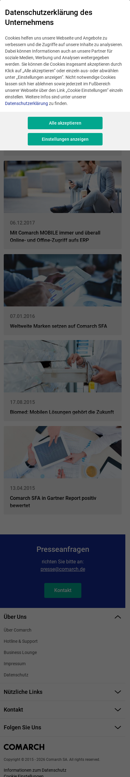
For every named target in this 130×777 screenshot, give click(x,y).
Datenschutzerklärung (26, 103)
